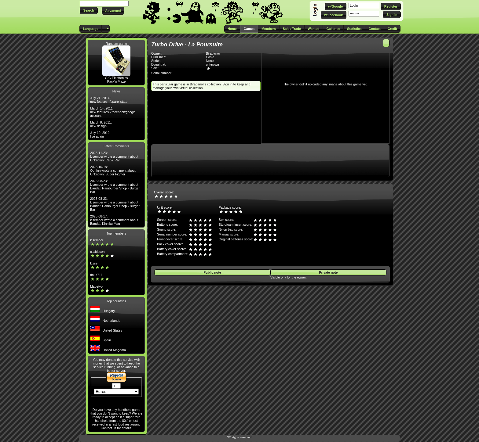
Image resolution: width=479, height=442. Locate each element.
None (210, 61)
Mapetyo (96, 286)
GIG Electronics (116, 78)
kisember (96, 240)
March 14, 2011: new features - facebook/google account (113, 111)
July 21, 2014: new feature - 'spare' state (108, 99)
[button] (89, 10)
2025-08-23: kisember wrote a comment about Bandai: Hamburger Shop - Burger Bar (115, 186)
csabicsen (97, 251)
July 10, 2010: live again (100, 134)
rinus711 (96, 275)
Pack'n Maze (116, 81)
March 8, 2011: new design (101, 124)
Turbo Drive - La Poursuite (187, 44)
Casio (210, 57)
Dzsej (94, 263)
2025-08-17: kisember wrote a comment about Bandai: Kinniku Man (114, 219)
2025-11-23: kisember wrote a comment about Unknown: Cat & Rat (114, 156)
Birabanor (213, 53)
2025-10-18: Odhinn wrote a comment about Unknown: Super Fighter (113, 170)
